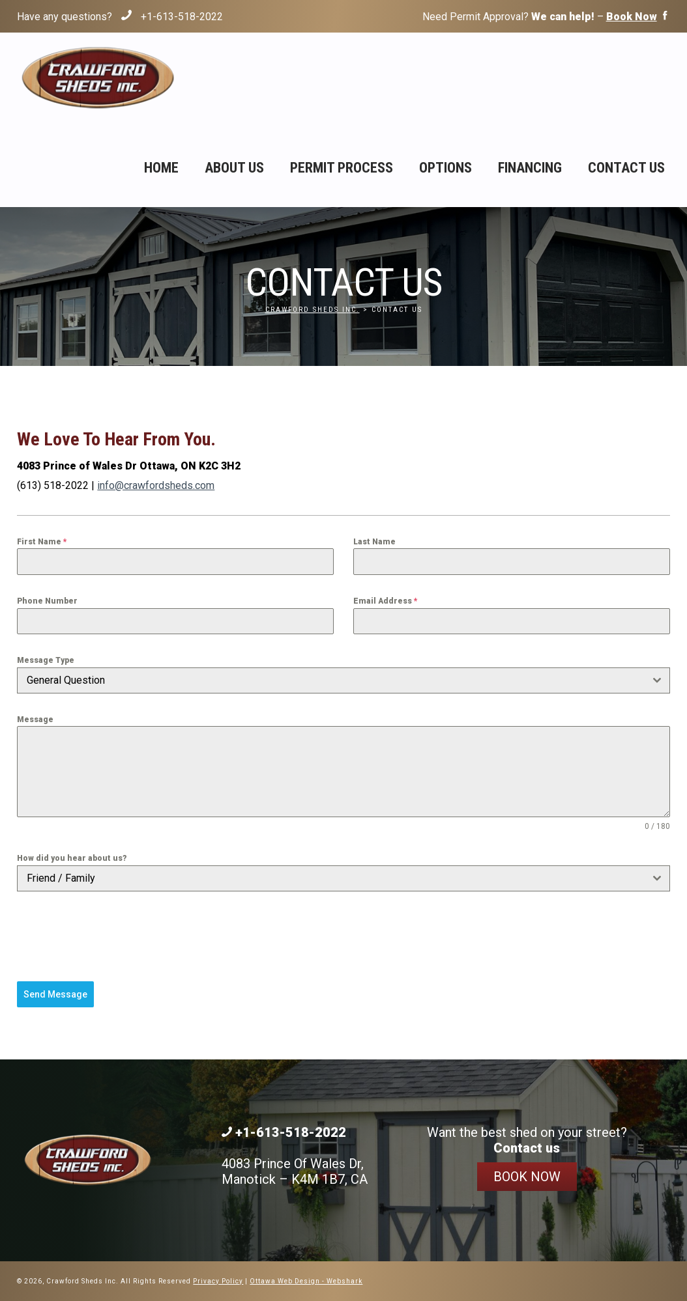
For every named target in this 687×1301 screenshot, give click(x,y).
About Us (234, 168)
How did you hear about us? (71, 858)
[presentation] (116, 936)
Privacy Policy (218, 1281)
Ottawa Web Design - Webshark (306, 1281)
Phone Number (47, 601)
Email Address (385, 601)
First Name (42, 541)
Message (35, 719)
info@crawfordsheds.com (155, 485)
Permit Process (341, 168)
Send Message (55, 994)
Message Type (45, 660)
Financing (530, 168)
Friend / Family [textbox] (61, 878)
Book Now (527, 1176)
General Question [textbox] (66, 680)
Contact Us (626, 168)
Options (445, 168)
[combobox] (343, 680)
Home (161, 168)
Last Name (374, 541)
